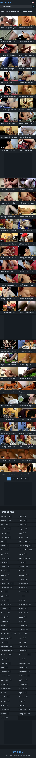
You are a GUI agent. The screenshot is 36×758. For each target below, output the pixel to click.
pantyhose (24, 583)
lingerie (23, 528)
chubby (5, 570)
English (33, 2)
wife (22, 701)
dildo (5, 596)
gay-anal (6, 654)
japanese (6, 688)
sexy (22, 621)
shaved (23, 625)
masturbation (25, 549)
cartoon (5, 558)
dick (4, 591)
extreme (5, 612)
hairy (5, 659)
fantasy (5, 621)
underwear (24, 675)
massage (23, 537)
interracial (6, 680)
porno (23, 587)
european (6, 608)
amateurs (6, 520)
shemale (23, 629)
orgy (22, 570)
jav (3, 692)
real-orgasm (25, 604)
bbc (4, 541)
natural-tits (24, 558)
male (22, 533)
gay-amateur (7, 650)
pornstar (24, 591)
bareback (6, 537)
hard (4, 667)
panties (23, 579)
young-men (24, 713)
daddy (5, 579)
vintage (23, 688)
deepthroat (7, 587)
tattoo (23, 646)
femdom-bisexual (9, 633)
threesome (25, 654)
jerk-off (5, 696)
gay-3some (7, 646)
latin (22, 516)
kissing (5, 709)
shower (23, 633)
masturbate (24, 541)
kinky (4, 705)
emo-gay (6, 604)
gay (4, 642)
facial (5, 617)
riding (23, 617)
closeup (5, 575)
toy (22, 659)
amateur (6, 516)
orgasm (24, 566)
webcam (23, 696)
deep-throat (7, 583)
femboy (5, 625)
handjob (6, 663)
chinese (5, 566)
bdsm (5, 545)
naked (23, 554)
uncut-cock (24, 671)
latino (23, 520)
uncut (23, 667)
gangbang (6, 638)
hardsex (5, 675)
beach (5, 549)
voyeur (23, 692)
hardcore (6, 671)
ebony (5, 600)
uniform (23, 680)
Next (26, 478)
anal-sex (6, 528)
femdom (6, 629)
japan (5, 684)
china (4, 562)
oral (22, 562)
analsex (5, 533)
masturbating (25, 545)
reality (23, 608)
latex (4, 717)
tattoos (23, 650)
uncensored (25, 663)
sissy (22, 638)
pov (22, 596)
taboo (22, 642)
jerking (5, 701)
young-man (24, 709)
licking (23, 524)
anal (5, 524)
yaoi (22, 705)
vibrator (23, 684)
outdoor (24, 575)
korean (5, 713)
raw (22, 600)
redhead (23, 612)
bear (4, 554)
